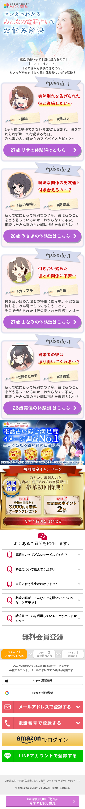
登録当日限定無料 (42, 801)
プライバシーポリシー (58, 780)
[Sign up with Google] (42, 693)
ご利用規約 (10, 780)
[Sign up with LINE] (42, 756)
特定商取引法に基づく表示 (31, 780)
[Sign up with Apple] (42, 680)
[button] (42, 739)
